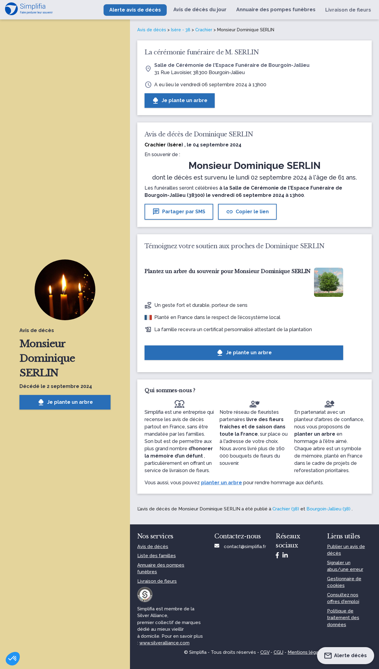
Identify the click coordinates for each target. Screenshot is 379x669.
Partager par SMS (178, 212)
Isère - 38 (180, 29)
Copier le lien (247, 211)
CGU (278, 652)
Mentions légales (306, 652)
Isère (175, 145)
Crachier (203, 29)
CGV (264, 652)
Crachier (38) (285, 509)
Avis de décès (151, 29)
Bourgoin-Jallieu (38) (328, 509)
